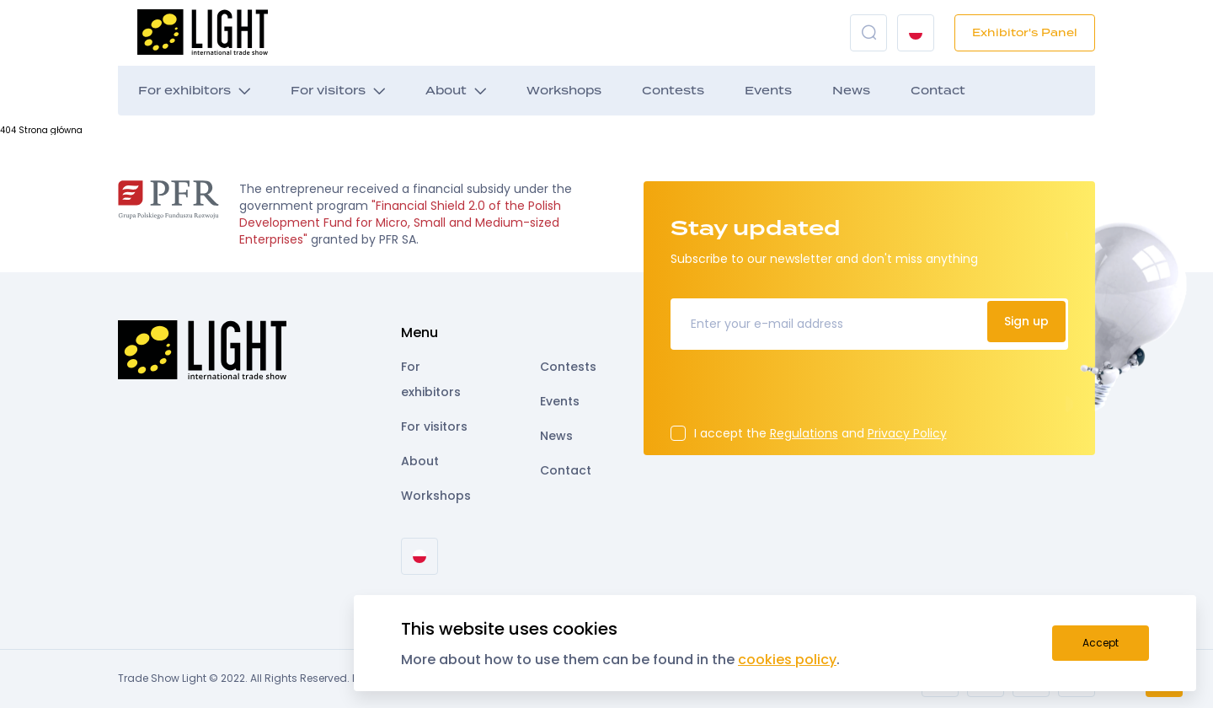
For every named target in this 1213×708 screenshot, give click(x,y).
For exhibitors (184, 90)
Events (768, 90)
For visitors (328, 90)
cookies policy (787, 659)
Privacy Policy (907, 433)
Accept (1100, 643)
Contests (673, 90)
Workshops (563, 90)
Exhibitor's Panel (1024, 32)
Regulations (804, 433)
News (851, 90)
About (446, 90)
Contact (938, 90)
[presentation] (799, 393)
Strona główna (51, 130)
